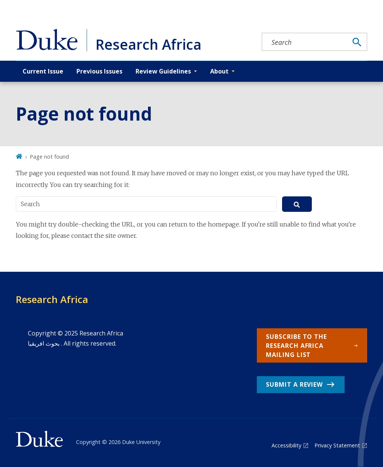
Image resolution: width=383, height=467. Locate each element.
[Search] (357, 42)
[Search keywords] (304, 42)
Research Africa (52, 299)
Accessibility (286, 445)
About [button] (219, 71)
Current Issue (43, 71)
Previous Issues (99, 71)
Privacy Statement (337, 445)
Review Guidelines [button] (163, 71)
